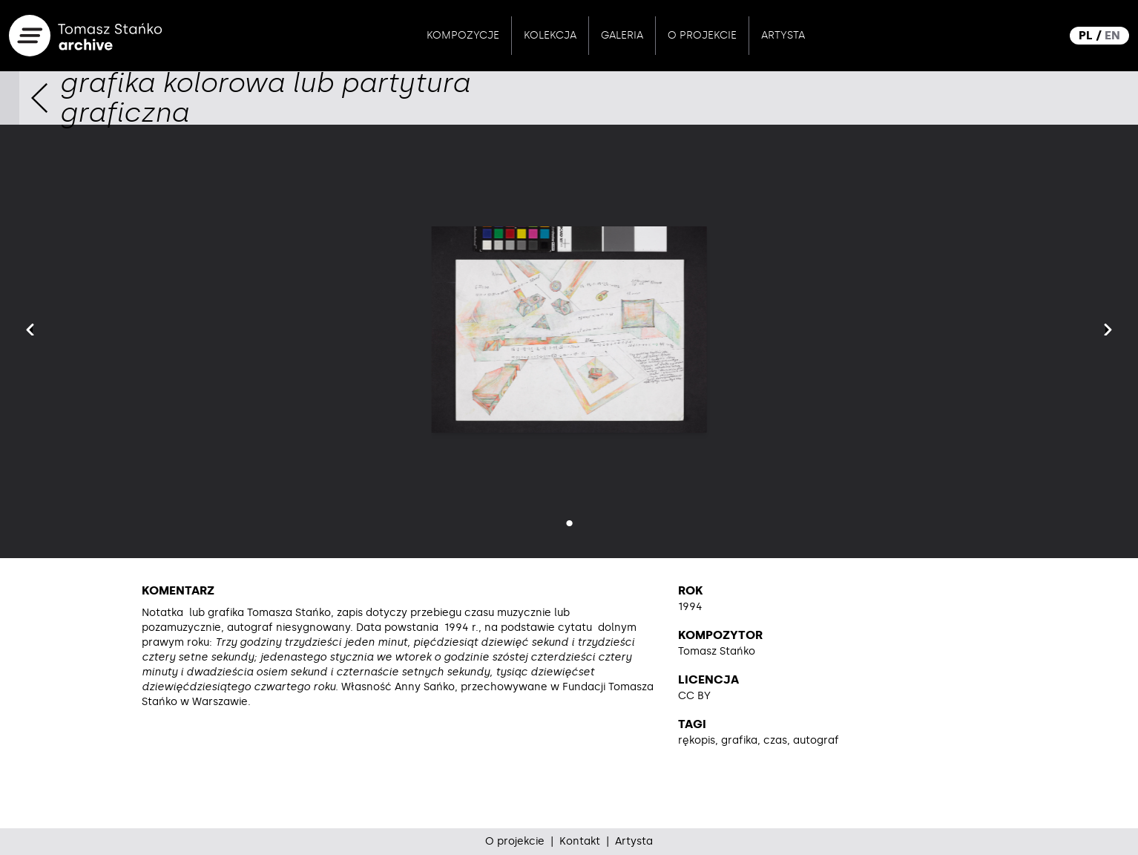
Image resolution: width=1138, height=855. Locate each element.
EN (1112, 35)
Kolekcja (550, 35)
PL (1086, 35)
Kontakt (579, 841)
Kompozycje (463, 35)
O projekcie (702, 35)
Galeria (622, 35)
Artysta (783, 35)
